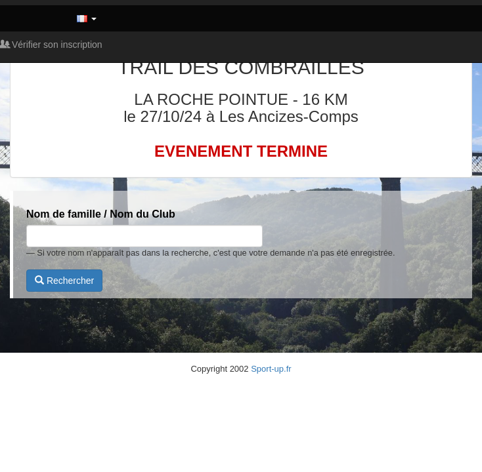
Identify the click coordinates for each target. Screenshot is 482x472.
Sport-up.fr (271, 369)
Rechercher (64, 280)
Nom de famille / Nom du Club (100, 214)
